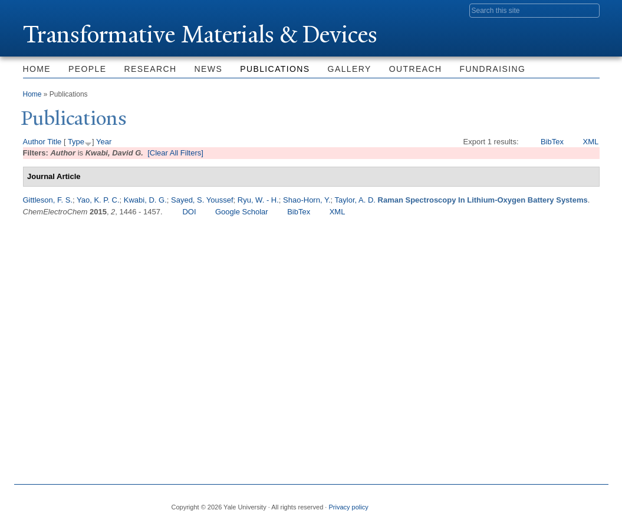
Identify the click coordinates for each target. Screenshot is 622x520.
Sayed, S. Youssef (202, 200)
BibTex (552, 141)
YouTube (589, 502)
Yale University (56, 10)
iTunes (561, 502)
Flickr (532, 502)
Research (150, 69)
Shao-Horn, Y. (306, 200)
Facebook (476, 502)
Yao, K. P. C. (98, 200)
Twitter (504, 502)
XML (590, 141)
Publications (275, 69)
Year (103, 141)
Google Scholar (241, 211)
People (87, 69)
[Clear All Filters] (175, 152)
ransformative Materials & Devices (201, 34)
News (209, 69)
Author (34, 141)
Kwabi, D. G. (145, 200)
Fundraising (493, 69)
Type (76, 141)
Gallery (349, 69)
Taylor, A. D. (355, 200)
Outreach (415, 69)
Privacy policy (348, 507)
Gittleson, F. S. (48, 200)
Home (37, 69)
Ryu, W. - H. (258, 200)
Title (54, 141)
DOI (189, 211)
